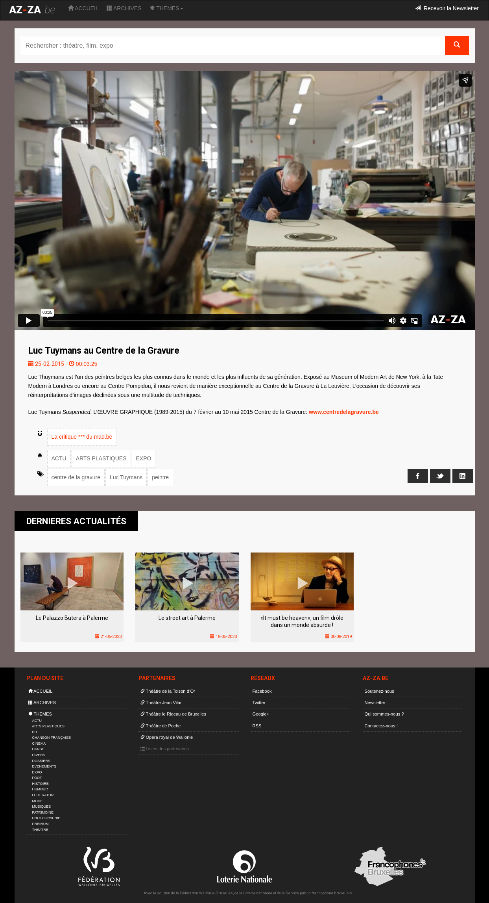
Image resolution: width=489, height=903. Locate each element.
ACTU (59, 458)
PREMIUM (40, 824)
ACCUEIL (83, 8)
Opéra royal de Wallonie (166, 737)
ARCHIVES (124, 8)
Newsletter (375, 702)
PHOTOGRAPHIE (46, 818)
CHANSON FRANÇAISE (51, 738)
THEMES (166, 8)
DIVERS (38, 755)
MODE (37, 801)
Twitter (259, 702)
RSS (257, 725)
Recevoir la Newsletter (447, 8)
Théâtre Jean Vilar (161, 702)
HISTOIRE (40, 784)
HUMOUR (40, 789)
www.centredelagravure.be (344, 412)
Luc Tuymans (126, 477)
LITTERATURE (44, 795)
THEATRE (40, 830)
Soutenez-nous (379, 691)
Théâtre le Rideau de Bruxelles (173, 714)
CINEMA (39, 743)
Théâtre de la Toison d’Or (167, 691)
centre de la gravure (76, 477)
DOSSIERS (41, 761)
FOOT (37, 778)
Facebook (262, 691)
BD (34, 732)
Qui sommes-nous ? (384, 714)
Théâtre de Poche (160, 725)
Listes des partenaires (164, 748)
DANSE (38, 749)
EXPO (143, 458)
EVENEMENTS (44, 766)
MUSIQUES (41, 806)
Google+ (261, 714)
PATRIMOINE (43, 812)
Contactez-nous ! (381, 725)
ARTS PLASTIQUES (101, 458)
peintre (160, 477)
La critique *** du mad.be (82, 437)
